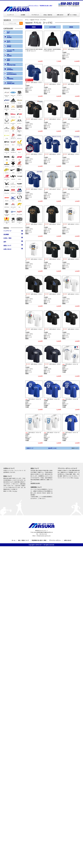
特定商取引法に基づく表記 (46, 5)
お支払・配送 (7, 238)
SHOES (14, 50)
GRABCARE (14, 82)
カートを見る (73, 15)
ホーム (26, 19)
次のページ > (75, 448)
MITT (14, 41)
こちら (15, 491)
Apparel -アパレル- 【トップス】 (38, 19)
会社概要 (6, 234)
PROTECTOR (14, 64)
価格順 (71, 27)
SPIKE (14, 46)
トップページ (7, 231)
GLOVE (14, 36)
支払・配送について (23, 540)
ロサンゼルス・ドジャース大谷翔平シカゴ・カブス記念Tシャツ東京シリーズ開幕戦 (71, 53)
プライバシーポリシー (34, 5)
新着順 (34, 27)
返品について (7, 245)
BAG (14, 59)
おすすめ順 (52, 27)
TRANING (14, 78)
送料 (4, 242)
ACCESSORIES (14, 73)
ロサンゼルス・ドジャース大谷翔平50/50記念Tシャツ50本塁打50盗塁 (70, 368)
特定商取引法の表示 (35, 483)
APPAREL (14, 69)
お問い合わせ (7, 249)
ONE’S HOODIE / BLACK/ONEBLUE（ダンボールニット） (52, 50)
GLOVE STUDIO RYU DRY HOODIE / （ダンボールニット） (34, 50)
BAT (14, 32)
